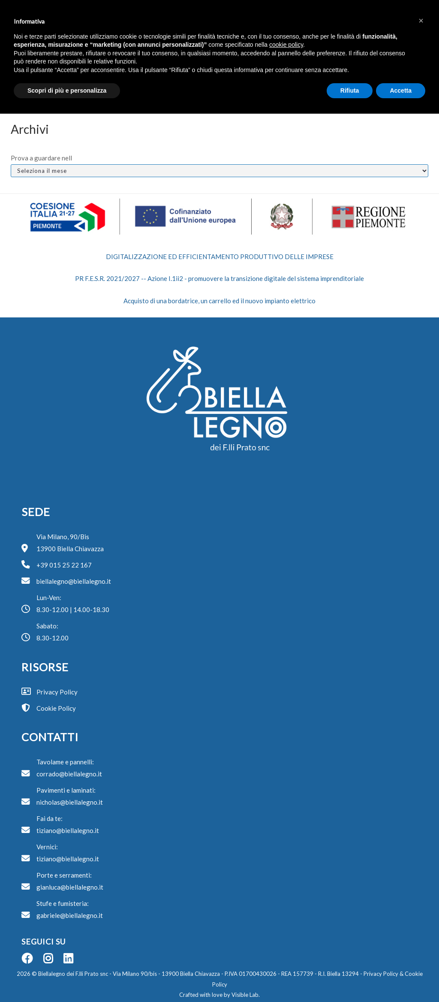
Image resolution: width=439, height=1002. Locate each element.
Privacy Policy (380, 973)
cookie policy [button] (286, 44)
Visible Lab (245, 994)
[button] (421, 20)
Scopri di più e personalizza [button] (66, 90)
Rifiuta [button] (349, 90)
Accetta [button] (401, 90)
